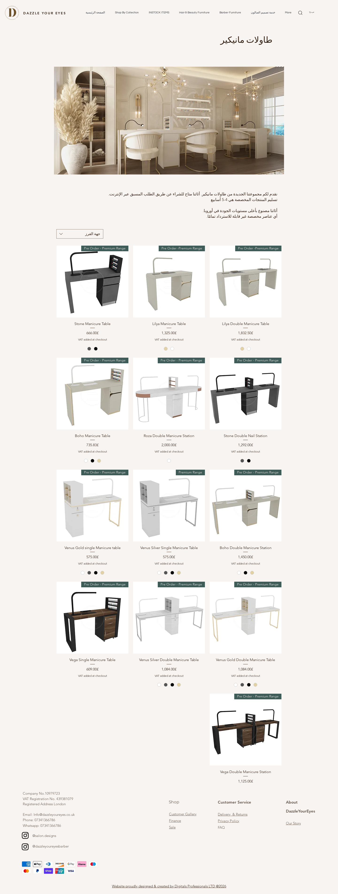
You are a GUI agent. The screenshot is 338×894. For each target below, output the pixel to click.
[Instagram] (25, 835)
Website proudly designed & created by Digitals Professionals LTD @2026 (169, 886)
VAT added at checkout (245, 339)
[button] (125, 13)
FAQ (221, 827)
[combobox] (79, 234)
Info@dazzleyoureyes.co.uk (54, 814)
